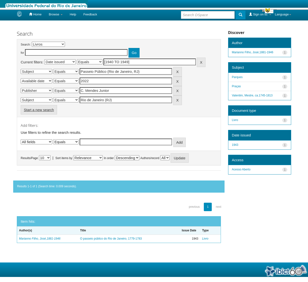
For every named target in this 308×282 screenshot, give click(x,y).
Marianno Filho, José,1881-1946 (39, 238)
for (22, 52)
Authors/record (149, 158)
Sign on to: (260, 14)
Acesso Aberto (241, 169)
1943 (235, 145)
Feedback (90, 14)
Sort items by (63, 158)
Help (73, 14)
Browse (56, 14)
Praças (236, 86)
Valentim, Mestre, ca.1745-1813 (252, 95)
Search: (26, 44)
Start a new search (39, 110)
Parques (237, 77)
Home (35, 14)
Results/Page (29, 158)
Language (283, 14)
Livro (205, 238)
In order (109, 158)
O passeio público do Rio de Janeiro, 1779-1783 (111, 238)
